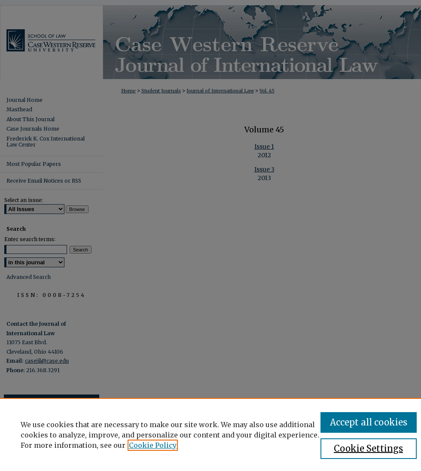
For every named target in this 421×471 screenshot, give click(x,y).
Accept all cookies (368, 422)
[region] (210, 434)
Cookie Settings (368, 448)
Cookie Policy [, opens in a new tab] (153, 445)
